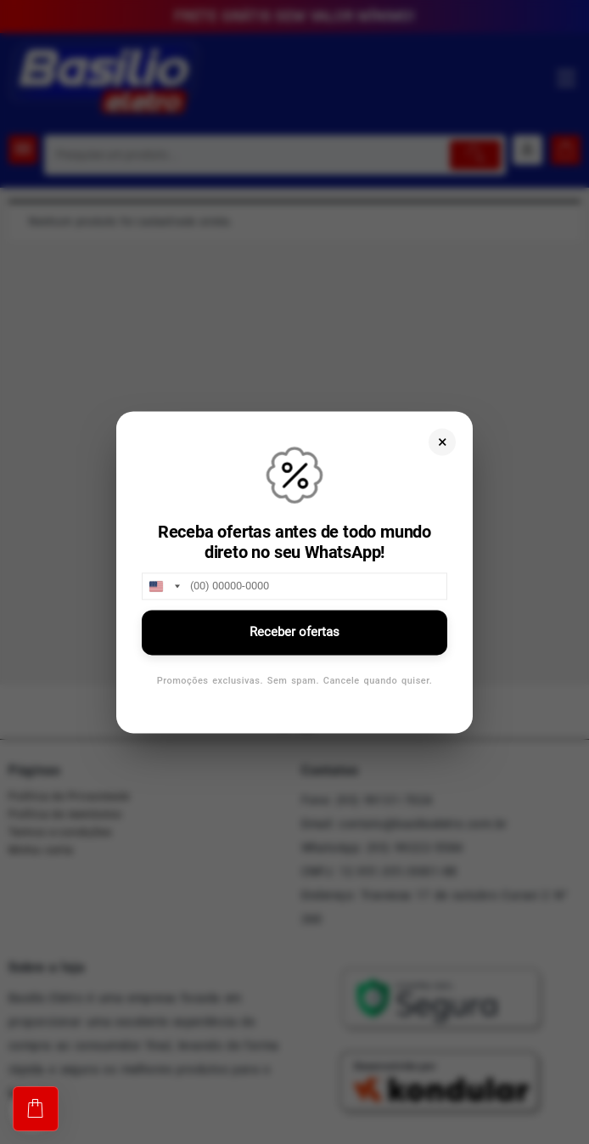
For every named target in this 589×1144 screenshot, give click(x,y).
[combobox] (164, 586)
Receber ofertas (294, 632)
